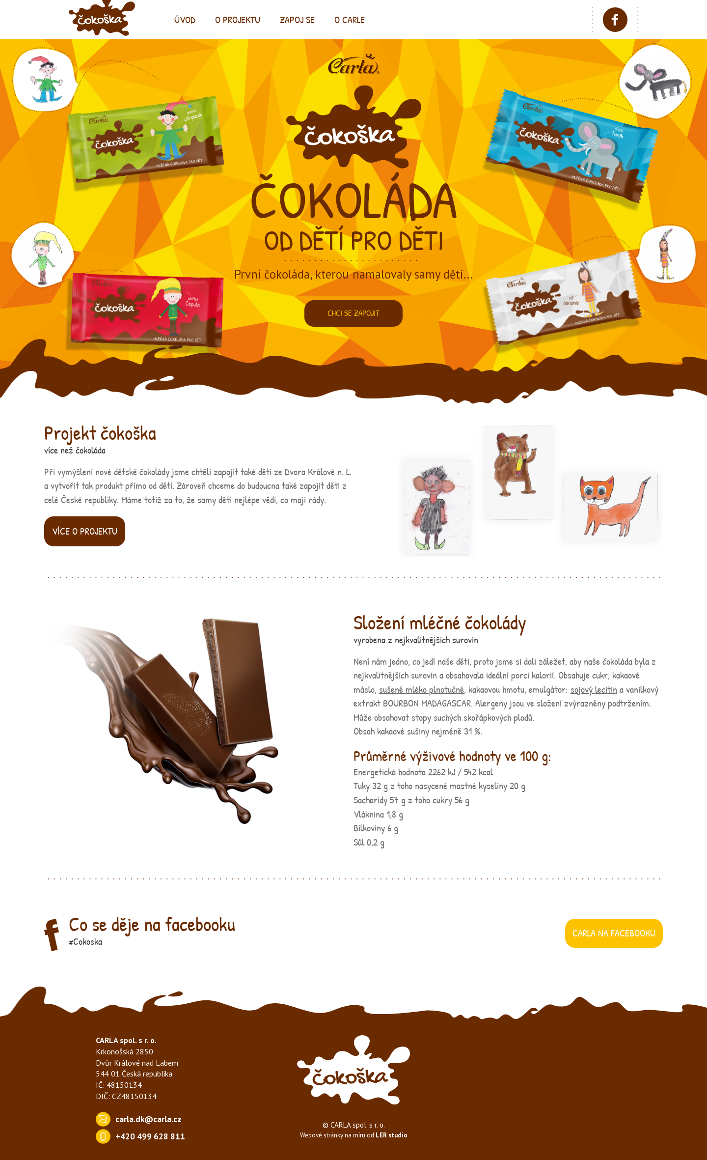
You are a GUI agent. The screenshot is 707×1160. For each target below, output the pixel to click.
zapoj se (297, 19)
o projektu (237, 19)
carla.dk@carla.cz (148, 1119)
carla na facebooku (613, 932)
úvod (184, 19)
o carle (349, 19)
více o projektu (84, 531)
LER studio (392, 1135)
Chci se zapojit (353, 313)
